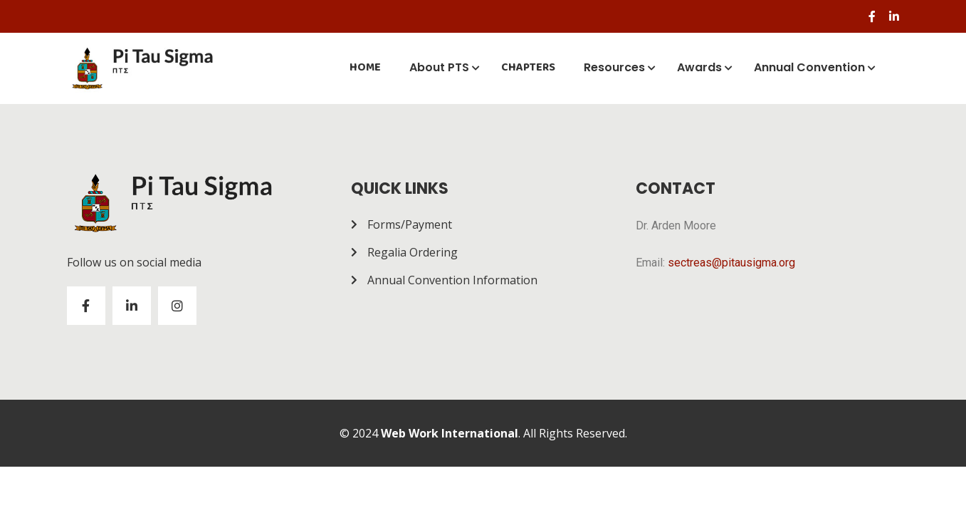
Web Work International (449, 433)
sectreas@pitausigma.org (731, 262)
